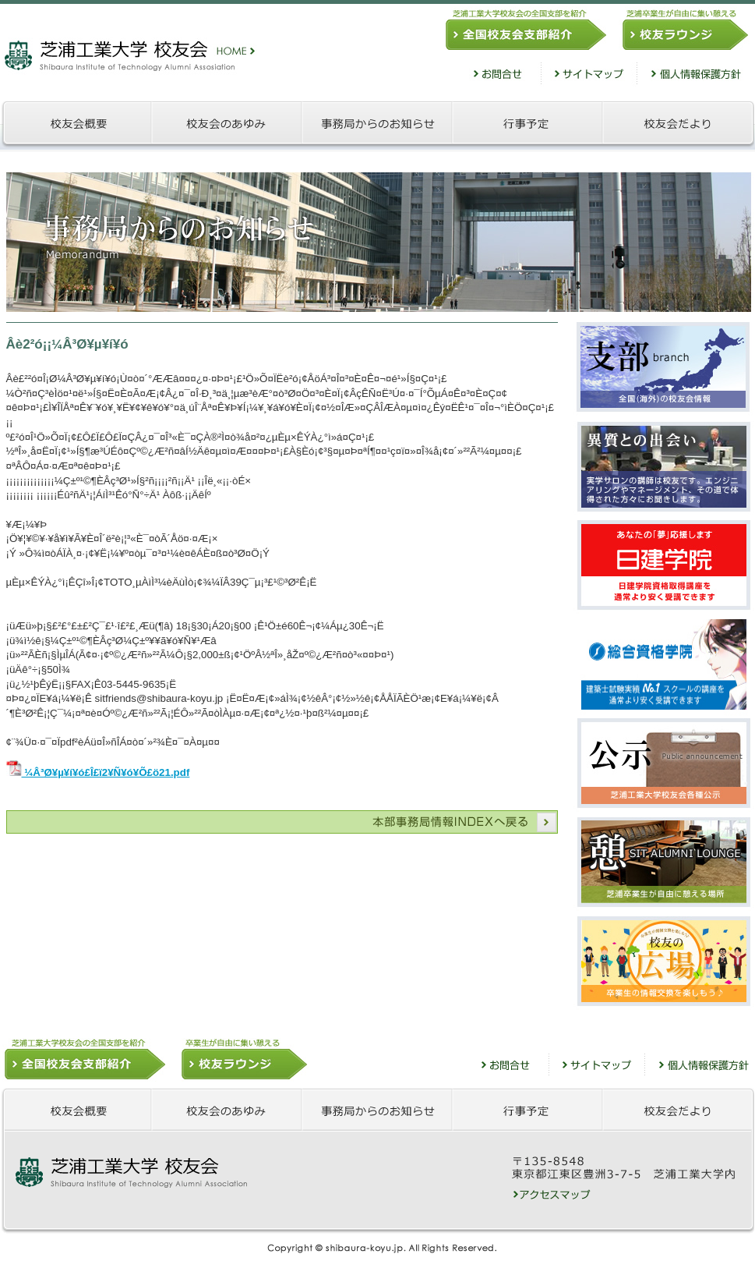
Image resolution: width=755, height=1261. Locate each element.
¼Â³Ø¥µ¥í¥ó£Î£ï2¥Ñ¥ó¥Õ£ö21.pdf (98, 772)
